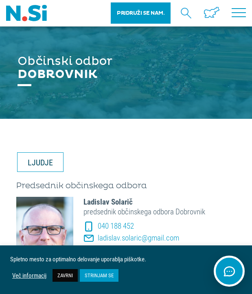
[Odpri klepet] (229, 271)
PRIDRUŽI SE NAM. (140, 13)
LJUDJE (40, 162)
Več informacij (29, 275)
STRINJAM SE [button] (99, 275)
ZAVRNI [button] (65, 275)
